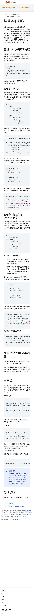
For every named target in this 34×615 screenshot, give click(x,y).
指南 (2, 594)
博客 (2, 613)
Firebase (6, 14)
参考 (2, 597)
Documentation (8, 8)
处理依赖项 (11, 503)
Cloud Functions (24, 8)
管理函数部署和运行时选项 (16, 506)
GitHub (3, 605)
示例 (2, 599)
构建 (18, 16)
